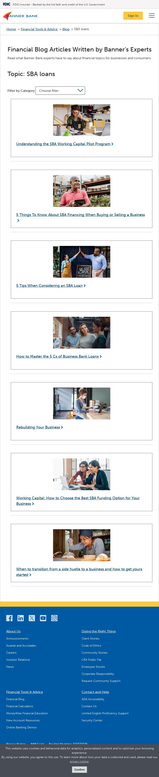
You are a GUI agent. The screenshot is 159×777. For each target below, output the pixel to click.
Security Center (92, 720)
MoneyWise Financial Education (27, 713)
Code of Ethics (91, 645)
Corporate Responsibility (98, 674)
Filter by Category (21, 91)
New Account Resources (23, 720)
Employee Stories (93, 667)
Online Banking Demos (21, 727)
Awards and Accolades (21, 645)
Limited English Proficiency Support (105, 713)
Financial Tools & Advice (39, 29)
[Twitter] (32, 619)
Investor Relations (18, 660)
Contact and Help (95, 692)
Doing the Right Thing (99, 631)
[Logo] (20, 17)
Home (11, 29)
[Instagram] (54, 619)
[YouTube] (43, 619)
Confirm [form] (79, 769)
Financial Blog (15, 699)
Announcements (17, 638)
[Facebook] (9, 619)
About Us (13, 631)
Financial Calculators (19, 706)
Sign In (133, 16)
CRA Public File (91, 660)
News (10, 667)
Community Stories (94, 652)
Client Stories (90, 638)
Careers (11, 652)
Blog (65, 29)
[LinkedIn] (20, 619)
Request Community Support (101, 681)
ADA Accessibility (93, 699)
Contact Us (89, 706)
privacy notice (79, 761)
